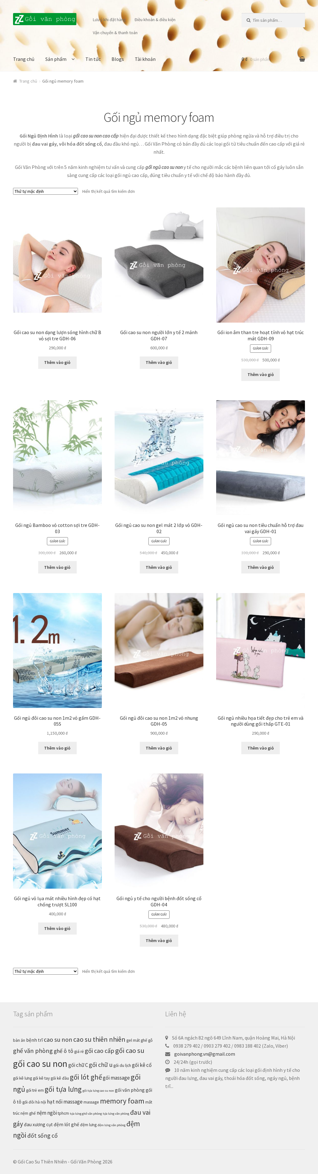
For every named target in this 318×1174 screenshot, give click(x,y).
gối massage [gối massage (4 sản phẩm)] (116, 1077)
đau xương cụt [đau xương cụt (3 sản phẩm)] (38, 1124)
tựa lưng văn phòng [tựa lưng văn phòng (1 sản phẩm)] (116, 1114)
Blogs (117, 59)
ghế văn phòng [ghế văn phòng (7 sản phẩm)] (33, 1051)
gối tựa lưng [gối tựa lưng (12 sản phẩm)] (63, 1089)
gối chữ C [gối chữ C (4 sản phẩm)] (78, 1065)
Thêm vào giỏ (57, 362)
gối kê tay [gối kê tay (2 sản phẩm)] (41, 1078)
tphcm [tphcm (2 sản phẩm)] (63, 1113)
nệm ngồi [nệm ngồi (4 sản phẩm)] (47, 1112)
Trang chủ (23, 59)
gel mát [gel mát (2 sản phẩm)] (133, 1040)
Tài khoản (145, 59)
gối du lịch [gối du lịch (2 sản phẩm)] (122, 1065)
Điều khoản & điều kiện (154, 19)
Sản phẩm (55, 59)
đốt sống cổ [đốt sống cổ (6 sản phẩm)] (42, 1135)
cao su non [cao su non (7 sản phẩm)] (58, 1040)
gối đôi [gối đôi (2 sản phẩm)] (28, 1102)
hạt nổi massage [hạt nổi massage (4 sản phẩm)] (65, 1101)
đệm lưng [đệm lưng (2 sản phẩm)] (88, 1124)
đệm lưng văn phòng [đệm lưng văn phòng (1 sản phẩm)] (111, 1125)
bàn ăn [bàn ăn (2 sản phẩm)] (19, 1040)
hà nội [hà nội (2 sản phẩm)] (40, 1102)
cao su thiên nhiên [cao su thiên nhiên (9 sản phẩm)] (99, 1039)
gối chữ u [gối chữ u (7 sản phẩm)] (100, 1065)
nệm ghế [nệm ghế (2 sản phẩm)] (28, 1113)
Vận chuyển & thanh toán (115, 32)
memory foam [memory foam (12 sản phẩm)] (122, 1100)
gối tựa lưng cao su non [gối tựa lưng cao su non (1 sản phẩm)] (98, 1091)
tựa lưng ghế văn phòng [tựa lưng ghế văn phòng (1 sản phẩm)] (86, 1114)
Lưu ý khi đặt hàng (109, 19)
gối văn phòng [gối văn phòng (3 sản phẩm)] (130, 1090)
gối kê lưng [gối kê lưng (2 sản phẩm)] (22, 1078)
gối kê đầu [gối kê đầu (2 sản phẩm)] (60, 1078)
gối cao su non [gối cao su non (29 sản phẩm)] (40, 1063)
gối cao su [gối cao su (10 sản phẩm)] (129, 1050)
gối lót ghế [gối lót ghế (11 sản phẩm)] (86, 1076)
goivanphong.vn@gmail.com (204, 1054)
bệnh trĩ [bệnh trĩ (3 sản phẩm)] (34, 1040)
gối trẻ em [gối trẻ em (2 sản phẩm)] (35, 1090)
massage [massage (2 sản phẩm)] (91, 1102)
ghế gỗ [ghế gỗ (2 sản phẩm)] (146, 1040)
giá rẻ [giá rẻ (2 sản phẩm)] (79, 1051)
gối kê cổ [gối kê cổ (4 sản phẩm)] (142, 1065)
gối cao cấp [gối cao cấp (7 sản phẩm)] (99, 1051)
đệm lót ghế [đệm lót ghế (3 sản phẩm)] (66, 1124)
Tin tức (93, 59)
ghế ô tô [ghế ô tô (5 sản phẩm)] (63, 1050)
